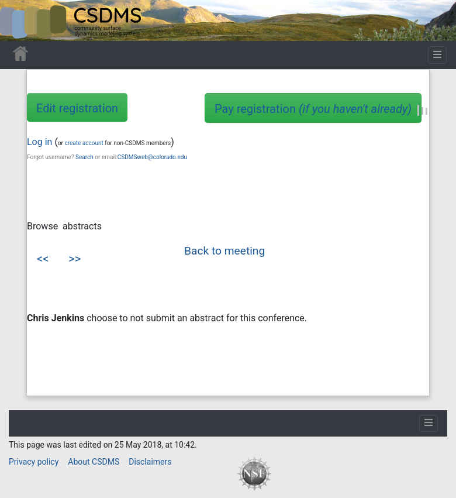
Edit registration (77, 108)
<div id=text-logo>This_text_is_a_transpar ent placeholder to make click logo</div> (18, 20)
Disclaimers (150, 461)
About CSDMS (93, 461)
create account (83, 143)
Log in (39, 141)
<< (43, 259)
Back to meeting (224, 250)
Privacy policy (33, 461)
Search (84, 157)
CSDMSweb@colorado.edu (152, 157)
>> (74, 259)
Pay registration (313, 109)
